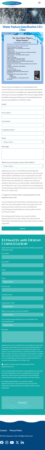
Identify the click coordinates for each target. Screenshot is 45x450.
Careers (3, 430)
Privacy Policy (16, 430)
